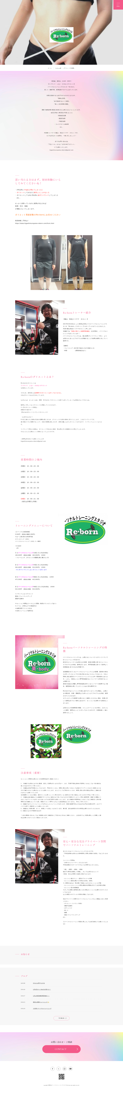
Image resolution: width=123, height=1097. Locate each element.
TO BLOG (61, 1018)
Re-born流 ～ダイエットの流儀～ (65, 68)
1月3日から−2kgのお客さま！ (42, 989)
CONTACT (61, 1049)
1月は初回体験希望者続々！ (41, 995)
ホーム (50, 68)
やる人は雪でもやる (39, 983)
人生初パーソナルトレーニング (42, 1008)
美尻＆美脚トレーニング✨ (41, 1002)
